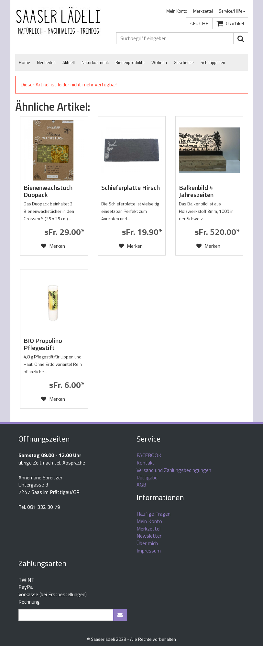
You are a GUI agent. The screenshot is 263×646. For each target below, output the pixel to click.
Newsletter (149, 536)
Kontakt (146, 462)
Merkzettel (203, 11)
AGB (141, 484)
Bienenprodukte (130, 62)
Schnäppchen (213, 62)
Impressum (149, 550)
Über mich (147, 543)
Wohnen (159, 62)
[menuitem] (177, 11)
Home (24, 62)
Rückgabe (147, 477)
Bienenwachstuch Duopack (48, 191)
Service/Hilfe (232, 11)
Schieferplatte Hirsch (130, 187)
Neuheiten (46, 62)
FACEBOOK (149, 455)
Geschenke (184, 62)
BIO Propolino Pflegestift (43, 344)
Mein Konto (176, 11)
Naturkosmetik (95, 62)
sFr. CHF (199, 23)
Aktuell (68, 62)
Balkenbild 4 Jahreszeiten (196, 191)
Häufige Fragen (153, 514)
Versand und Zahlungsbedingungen (174, 470)
